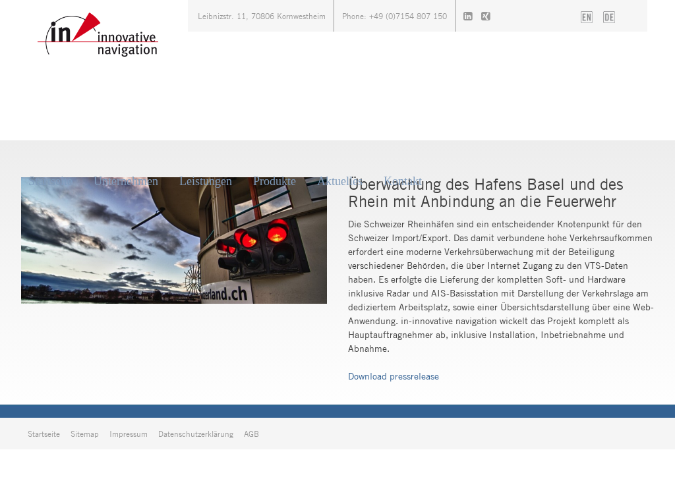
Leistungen (205, 181)
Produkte (274, 181)
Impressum (128, 433)
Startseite (50, 181)
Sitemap (85, 433)
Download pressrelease (393, 376)
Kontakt (403, 181)
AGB (251, 433)
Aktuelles (340, 181)
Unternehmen (126, 181)
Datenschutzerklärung (195, 433)
